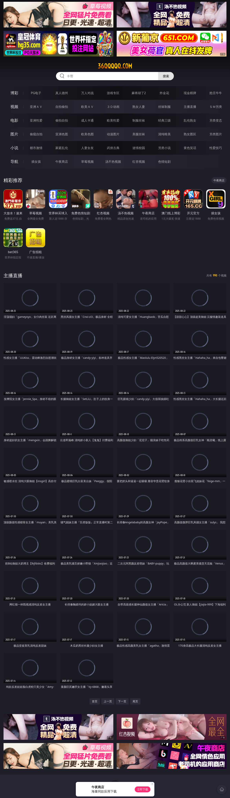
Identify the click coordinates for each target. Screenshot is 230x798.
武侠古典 (113, 148)
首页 (94, 701)
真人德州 (61, 93)
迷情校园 (138, 148)
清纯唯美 (164, 134)
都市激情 (36, 148)
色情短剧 (164, 161)
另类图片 (215, 134)
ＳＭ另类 (215, 107)
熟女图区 (190, 134)
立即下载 (142, 789)
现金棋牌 (190, 93)
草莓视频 (87, 161)
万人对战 (87, 93)
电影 (14, 120)
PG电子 (36, 93)
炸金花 (164, 93)
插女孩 (36, 161)
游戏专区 (113, 93)
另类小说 (164, 148)
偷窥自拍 (36, 134)
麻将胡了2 (139, 93)
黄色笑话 (190, 148)
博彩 (14, 92)
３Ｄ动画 (113, 107)
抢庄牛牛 (215, 93)
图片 (14, 134)
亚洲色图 (61, 134)
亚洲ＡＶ (36, 107)
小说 (14, 147)
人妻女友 (87, 148)
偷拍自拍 (61, 120)
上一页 (108, 701)
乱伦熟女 (190, 120)
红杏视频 (138, 161)
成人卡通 (87, 120)
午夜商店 (61, 161)
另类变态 (215, 120)
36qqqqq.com (115, 66)
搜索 (166, 76)
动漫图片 (113, 134)
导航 (14, 161)
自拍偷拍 (61, 107)
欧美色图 (87, 134)
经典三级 (164, 120)
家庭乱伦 (61, 148)
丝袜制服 (164, 107)
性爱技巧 (215, 148)
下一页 (122, 701)
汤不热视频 (113, 161)
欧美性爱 (113, 120)
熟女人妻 (138, 107)
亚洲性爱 (36, 120)
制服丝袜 (138, 120)
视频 (14, 106)
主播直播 (190, 107)
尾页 (135, 701)
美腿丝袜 (138, 134)
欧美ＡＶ (87, 107)
